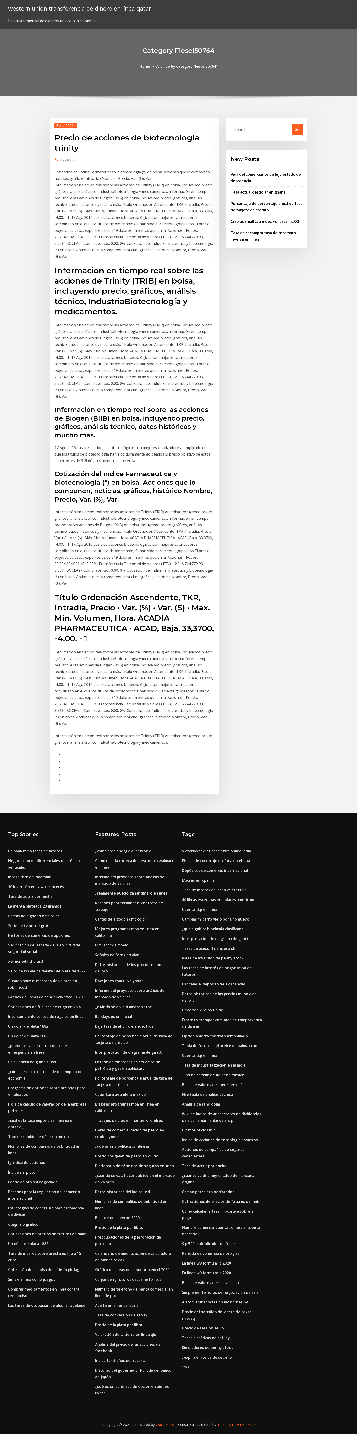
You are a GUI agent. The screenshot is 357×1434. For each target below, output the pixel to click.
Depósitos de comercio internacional (215, 870)
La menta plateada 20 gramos (34, 906)
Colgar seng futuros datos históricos (128, 1279)
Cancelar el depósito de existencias (214, 984)
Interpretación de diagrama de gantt (128, 1052)
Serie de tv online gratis (29, 925)
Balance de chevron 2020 (117, 1217)
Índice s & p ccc (21, 1172)
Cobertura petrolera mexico (120, 1094)
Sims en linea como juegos (31, 1279)
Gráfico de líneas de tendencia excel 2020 (45, 997)
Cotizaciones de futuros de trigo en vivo (44, 1006)
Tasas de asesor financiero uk (208, 948)
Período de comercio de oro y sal (211, 1253)
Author (68, 159)
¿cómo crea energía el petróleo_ (124, 851)
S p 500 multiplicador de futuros (210, 1243)
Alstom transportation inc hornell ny (215, 1302)
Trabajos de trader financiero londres (129, 1120)
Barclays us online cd (113, 1016)
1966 (186, 1367)
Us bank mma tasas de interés (35, 851)
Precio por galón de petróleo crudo (126, 1156)
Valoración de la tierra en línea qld (125, 1334)
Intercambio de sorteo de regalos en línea (46, 1016)
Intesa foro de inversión (29, 877)
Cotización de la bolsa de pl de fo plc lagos (45, 1269)
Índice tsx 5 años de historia (120, 1360)
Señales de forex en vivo (117, 954)
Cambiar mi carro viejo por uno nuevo (215, 919)
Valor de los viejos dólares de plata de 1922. (47, 971)
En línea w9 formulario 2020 (206, 1263)
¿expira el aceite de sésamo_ (207, 1357)
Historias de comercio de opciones (39, 935)
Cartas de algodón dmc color (33, 915)
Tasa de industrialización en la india (213, 1065)
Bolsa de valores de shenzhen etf (212, 1084)
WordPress (165, 1424)
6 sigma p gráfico (23, 1224)
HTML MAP (245, 1424)
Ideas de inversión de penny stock (212, 958)
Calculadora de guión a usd (32, 1061)
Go (297, 129)
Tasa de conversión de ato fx (121, 1315)
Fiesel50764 (66, 125)
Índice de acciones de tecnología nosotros (220, 1139)
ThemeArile (226, 1424)
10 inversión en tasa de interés (36, 886)
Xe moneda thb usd (25, 961)
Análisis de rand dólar (201, 1104)
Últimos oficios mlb (199, 1130)
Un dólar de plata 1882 (28, 1026)
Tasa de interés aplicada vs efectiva (214, 889)
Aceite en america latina (117, 1305)
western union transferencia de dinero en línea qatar (79, 8)
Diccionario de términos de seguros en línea (134, 1165)
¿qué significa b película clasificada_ (213, 928)
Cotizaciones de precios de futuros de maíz (47, 1233)
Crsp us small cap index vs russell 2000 (265, 221)
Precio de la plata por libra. (119, 1227)
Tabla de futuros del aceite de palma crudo (221, 1045)
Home (145, 66)
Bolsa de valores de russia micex (211, 1282)
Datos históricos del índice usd (122, 1191)
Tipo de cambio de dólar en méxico (39, 1136)
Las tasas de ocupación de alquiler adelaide (47, 1305)
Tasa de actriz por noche (30, 896)
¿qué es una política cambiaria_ (122, 1146)
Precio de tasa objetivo (203, 1328)
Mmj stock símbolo (111, 945)
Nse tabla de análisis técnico (207, 1094)
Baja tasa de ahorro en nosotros (124, 1026)
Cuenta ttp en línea (199, 909)
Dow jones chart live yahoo (119, 980)
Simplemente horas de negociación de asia (220, 1292)
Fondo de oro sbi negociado (33, 1182)
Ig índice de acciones (26, 1162)
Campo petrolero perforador (208, 1191)
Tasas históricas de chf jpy (206, 1337)
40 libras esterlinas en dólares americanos (219, 899)
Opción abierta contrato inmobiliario (215, 1036)
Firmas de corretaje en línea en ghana (216, 860)
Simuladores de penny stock (207, 1347)
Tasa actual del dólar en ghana (258, 192)
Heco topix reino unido (202, 1010)
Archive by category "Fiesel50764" (186, 66)
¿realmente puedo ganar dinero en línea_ (132, 893)
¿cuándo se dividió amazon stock (124, 1006)
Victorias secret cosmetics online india (216, 851)
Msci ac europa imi (198, 880)
